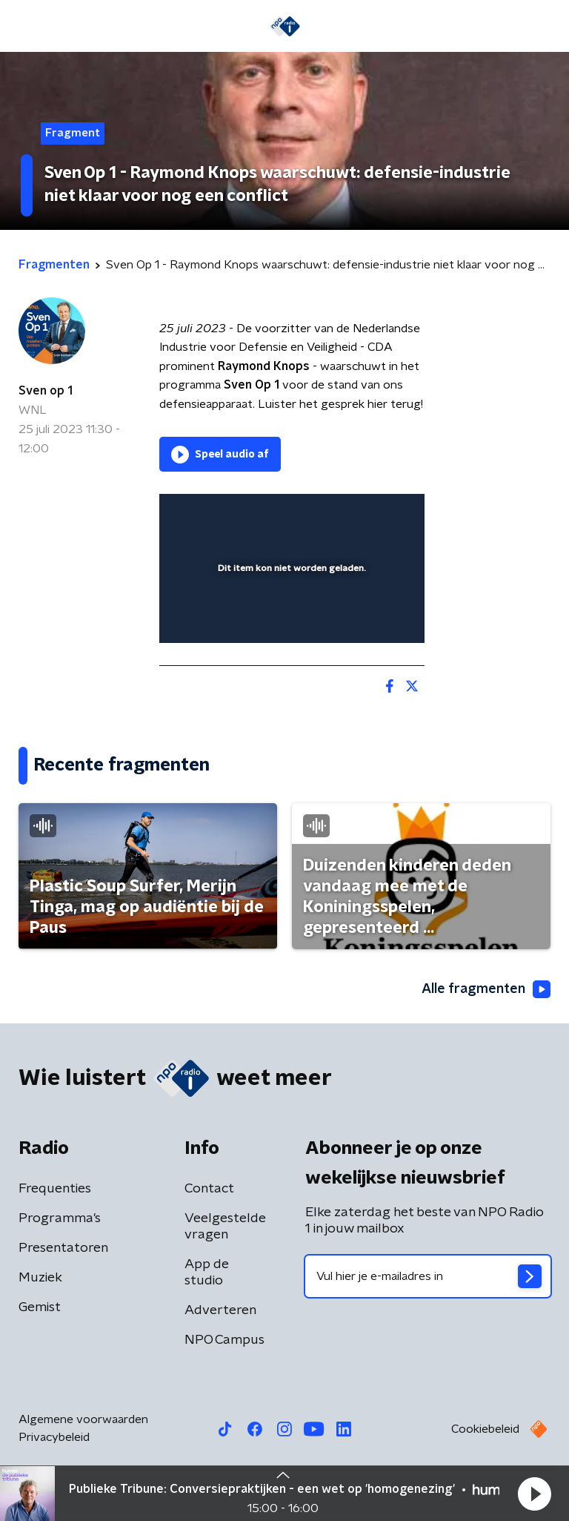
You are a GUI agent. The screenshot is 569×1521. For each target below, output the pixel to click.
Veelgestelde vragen (225, 1226)
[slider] (290, 616)
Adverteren (220, 1310)
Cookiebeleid (485, 1429)
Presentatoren (63, 1248)
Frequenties (55, 1188)
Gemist (40, 1307)
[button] (534, 1493)
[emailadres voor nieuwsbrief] (427, 1276)
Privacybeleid (54, 1437)
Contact (209, 1188)
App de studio (206, 1272)
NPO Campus (224, 1340)
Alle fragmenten (486, 989)
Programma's (60, 1218)
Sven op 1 (46, 391)
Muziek (40, 1277)
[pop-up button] (344, 515)
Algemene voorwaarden (83, 1419)
